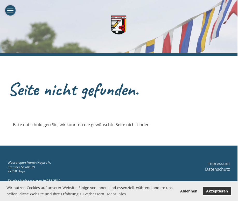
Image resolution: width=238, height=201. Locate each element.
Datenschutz (217, 169)
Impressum (218, 163)
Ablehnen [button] (188, 191)
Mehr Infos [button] (116, 193)
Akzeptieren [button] (217, 191)
